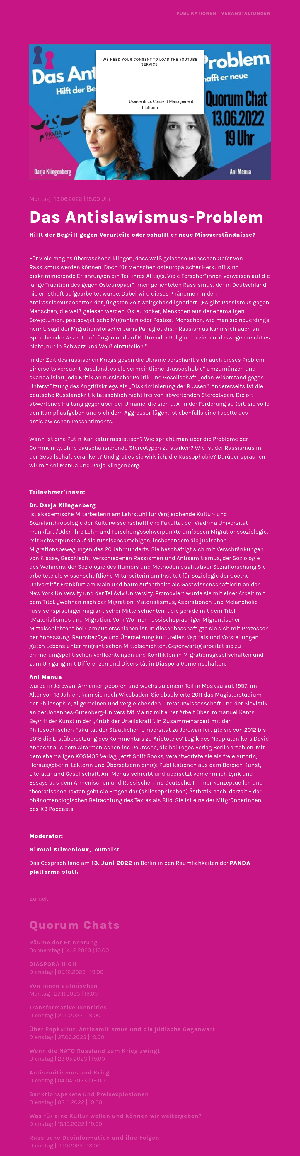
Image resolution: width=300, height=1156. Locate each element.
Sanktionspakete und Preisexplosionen (89, 1094)
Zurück (38, 898)
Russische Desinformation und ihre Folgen (94, 1137)
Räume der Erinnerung (63, 942)
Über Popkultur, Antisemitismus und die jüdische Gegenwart (122, 1029)
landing (17, 13)
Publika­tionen (196, 13)
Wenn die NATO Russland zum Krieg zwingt (94, 1051)
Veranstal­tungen (246, 13)
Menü (284, 14)
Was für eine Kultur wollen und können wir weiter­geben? (115, 1116)
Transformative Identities (68, 1007)
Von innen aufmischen (63, 985)
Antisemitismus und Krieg (69, 1072)
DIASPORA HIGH (53, 964)
